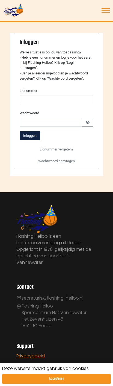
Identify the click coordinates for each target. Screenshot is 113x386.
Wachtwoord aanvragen (56, 161)
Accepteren (56, 379)
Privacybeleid (30, 356)
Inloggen (30, 136)
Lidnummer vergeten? (56, 149)
